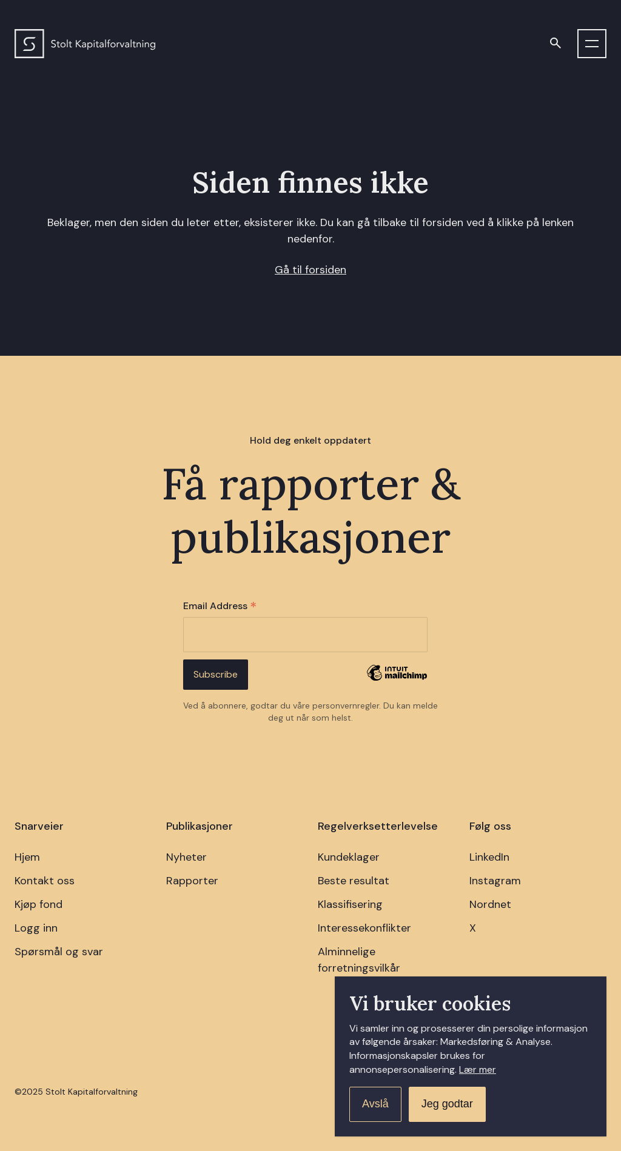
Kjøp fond (38, 904)
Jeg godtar (447, 1104)
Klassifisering (350, 904)
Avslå (375, 1104)
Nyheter (186, 857)
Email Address (220, 606)
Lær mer (477, 1069)
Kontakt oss (45, 880)
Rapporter (192, 880)
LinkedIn (489, 857)
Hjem (27, 857)
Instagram (495, 880)
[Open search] (555, 43)
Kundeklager (349, 857)
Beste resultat (353, 880)
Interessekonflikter (364, 928)
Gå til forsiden (310, 269)
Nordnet (490, 904)
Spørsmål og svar (59, 951)
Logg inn (36, 928)
